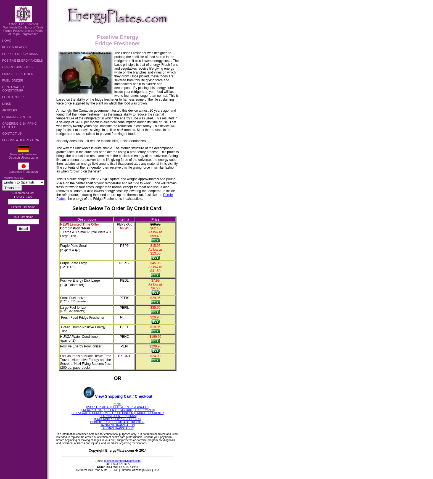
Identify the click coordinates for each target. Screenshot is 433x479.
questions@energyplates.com (122, 460)
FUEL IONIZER (12, 80)
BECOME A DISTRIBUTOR (20, 140)
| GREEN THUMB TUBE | (118, 410)
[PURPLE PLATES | (98, 407)
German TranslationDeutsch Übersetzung (23, 154)
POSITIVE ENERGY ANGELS (22, 60)
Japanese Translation (23, 170)
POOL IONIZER (13, 97)
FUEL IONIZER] (144, 410)
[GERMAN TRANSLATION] (117, 428)
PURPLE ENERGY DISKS (20, 54)
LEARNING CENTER (16, 117)
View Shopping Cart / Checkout (117, 396)
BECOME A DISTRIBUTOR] (127, 422)
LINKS (6, 103)
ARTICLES (9, 110)
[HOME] (118, 403)
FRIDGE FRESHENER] (150, 413)
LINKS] (131, 416)
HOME (6, 40)
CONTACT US (12, 133)
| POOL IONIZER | (123, 413)
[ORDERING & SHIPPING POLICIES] (117, 419)
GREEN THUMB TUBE (17, 67)
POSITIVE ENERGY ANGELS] (130, 407)
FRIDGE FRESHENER (17, 73)
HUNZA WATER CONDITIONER (13, 88)
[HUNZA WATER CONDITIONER (91, 413)
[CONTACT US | (100, 422)
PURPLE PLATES (14, 47)
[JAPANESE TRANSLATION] (118, 425)
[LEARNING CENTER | (113, 416)
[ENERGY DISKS (92, 410)
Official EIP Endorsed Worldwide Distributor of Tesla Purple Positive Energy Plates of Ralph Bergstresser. (23, 28)
